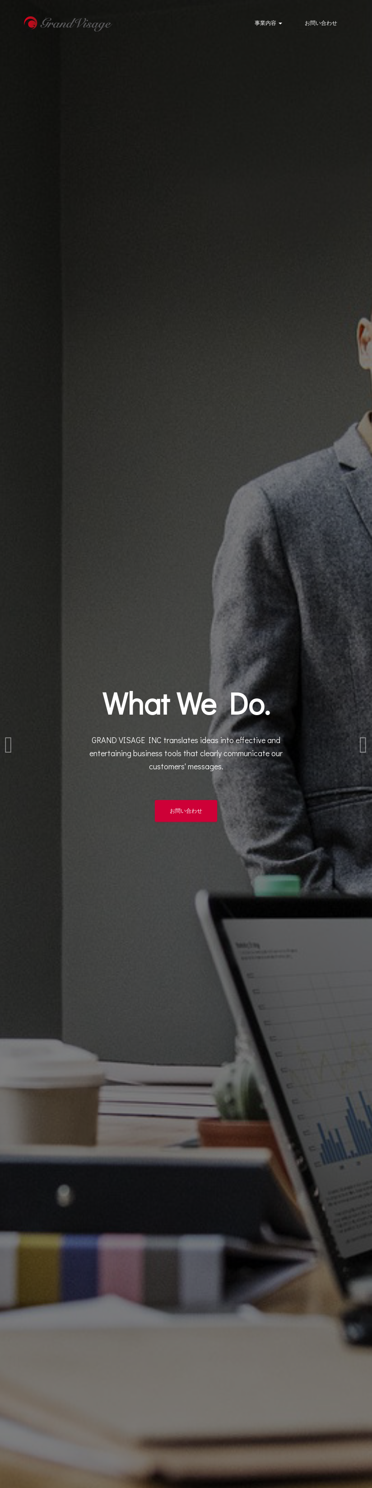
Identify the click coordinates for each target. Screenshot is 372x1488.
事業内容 (268, 22)
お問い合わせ (321, 22)
